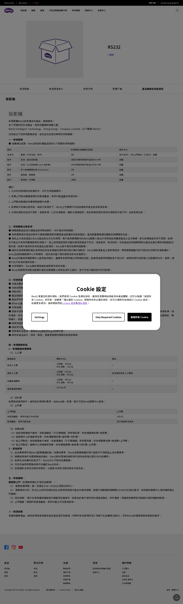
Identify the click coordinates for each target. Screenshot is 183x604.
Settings (39, 317)
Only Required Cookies (109, 317)
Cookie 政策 (69, 303)
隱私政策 (82, 303)
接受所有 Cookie (139, 317)
